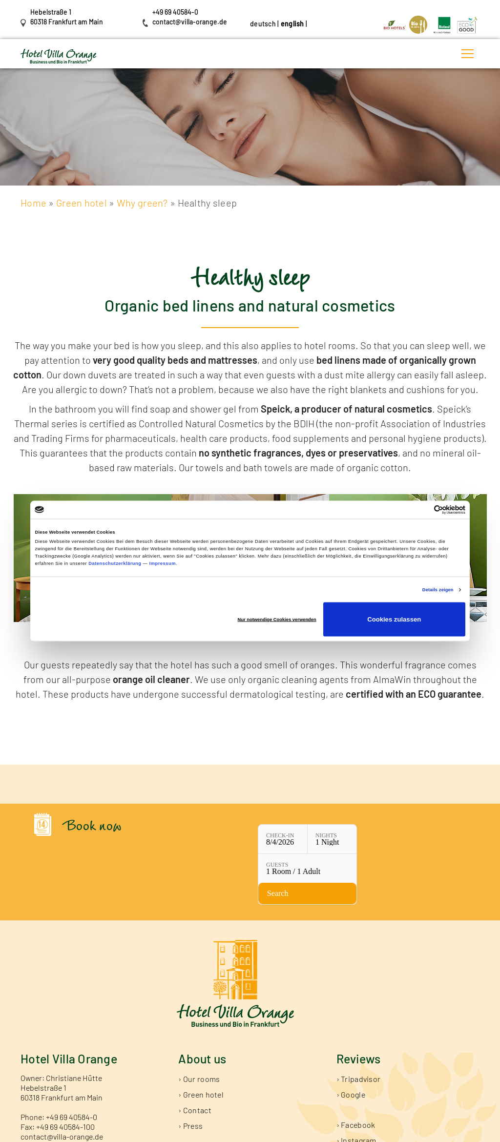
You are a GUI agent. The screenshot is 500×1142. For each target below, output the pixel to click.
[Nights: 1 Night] (271, 841)
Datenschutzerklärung (114, 563)
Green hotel (81, 202)
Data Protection (239, 1131)
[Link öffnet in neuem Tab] (395, 24)
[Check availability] (392, 841)
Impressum (162, 563)
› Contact (194, 1063)
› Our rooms (199, 1032)
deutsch (263, 24)
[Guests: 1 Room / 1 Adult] (331, 841)
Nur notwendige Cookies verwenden (277, 619)
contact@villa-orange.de (189, 22)
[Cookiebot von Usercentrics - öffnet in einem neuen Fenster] (422, 509)
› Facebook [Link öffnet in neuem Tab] (355, 1078)
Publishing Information (178, 1131)
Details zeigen (438, 589)
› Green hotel (201, 1048)
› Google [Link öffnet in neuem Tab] (350, 1048)
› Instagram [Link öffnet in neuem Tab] (356, 1094)
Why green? (143, 202)
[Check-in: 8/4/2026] (222, 841)
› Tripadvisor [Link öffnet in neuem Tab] (358, 1032)
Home (33, 202)
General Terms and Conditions (312, 1131)
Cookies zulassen (394, 619)
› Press (190, 1079)
